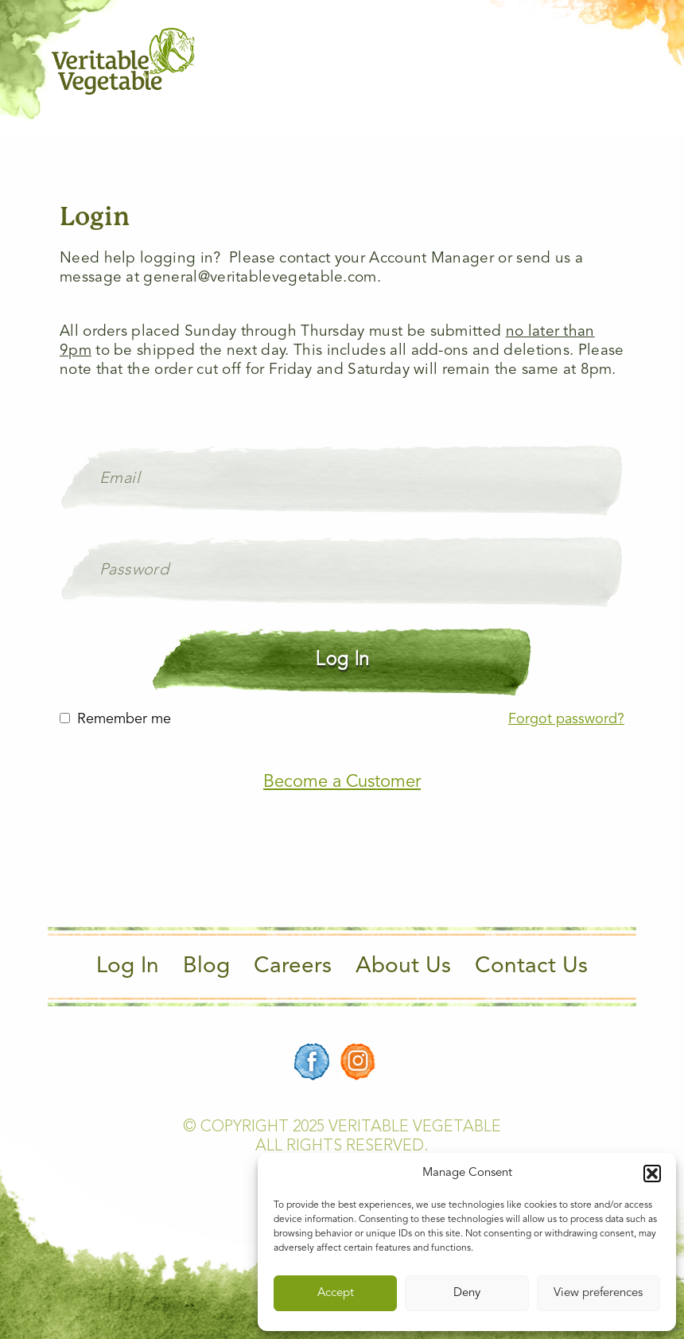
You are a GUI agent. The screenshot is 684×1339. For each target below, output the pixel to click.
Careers (293, 967)
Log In (127, 967)
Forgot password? (566, 719)
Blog (206, 967)
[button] (652, 1173)
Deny (466, 1293)
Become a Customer (342, 782)
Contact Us (531, 967)
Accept (335, 1293)
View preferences (598, 1293)
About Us (403, 967)
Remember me (124, 719)
